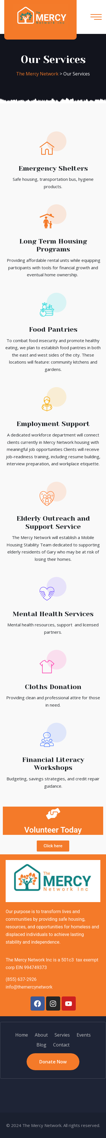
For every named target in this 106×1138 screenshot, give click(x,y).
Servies (62, 1035)
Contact (61, 1045)
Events (84, 1035)
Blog (41, 1045)
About (41, 1035)
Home (21, 1035)
